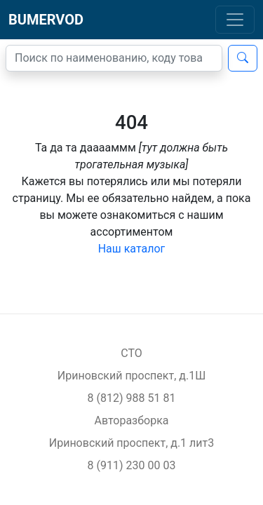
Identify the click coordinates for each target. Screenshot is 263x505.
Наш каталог (132, 248)
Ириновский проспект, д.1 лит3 (132, 443)
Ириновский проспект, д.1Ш (131, 375)
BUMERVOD (45, 19)
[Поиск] (114, 58)
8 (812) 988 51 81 (132, 398)
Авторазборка (131, 420)
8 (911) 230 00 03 (132, 465)
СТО (131, 353)
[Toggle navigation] (235, 20)
